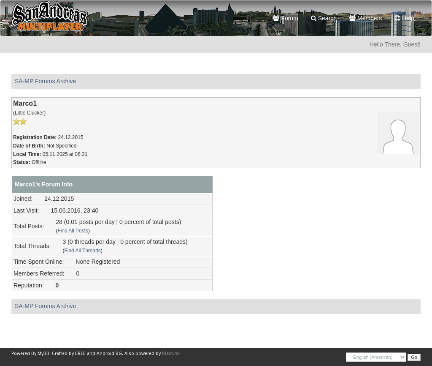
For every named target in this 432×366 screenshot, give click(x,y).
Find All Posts (72, 231)
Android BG (109, 353)
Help (404, 18)
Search (324, 18)
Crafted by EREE (69, 353)
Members (365, 18)
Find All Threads (82, 251)
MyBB (43, 353)
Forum (285, 18)
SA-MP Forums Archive (45, 81)
